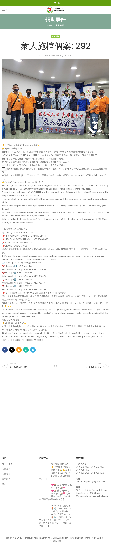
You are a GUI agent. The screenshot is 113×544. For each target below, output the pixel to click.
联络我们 (6, 479)
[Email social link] (19, 350)
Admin (52, 55)
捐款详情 (6, 474)
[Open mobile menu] (7, 10)
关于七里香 (7, 464)
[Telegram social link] (33, 350)
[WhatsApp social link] (59, 3)
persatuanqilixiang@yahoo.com (90, 481)
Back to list (55, 365)
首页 (4, 484)
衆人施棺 (60, 25)
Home (49, 25)
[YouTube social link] (55, 3)
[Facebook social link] (52, 3)
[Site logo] (55, 9)
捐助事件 (6, 469)
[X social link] (12, 350)
